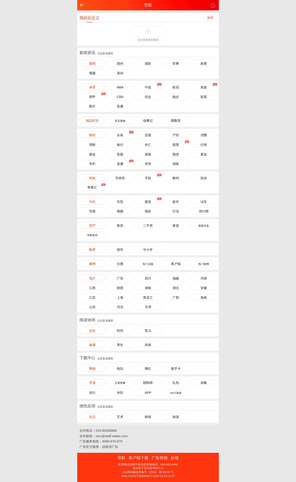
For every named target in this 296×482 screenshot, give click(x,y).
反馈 (175, 458)
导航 (148, 5)
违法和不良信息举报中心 (148, 468)
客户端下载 (138, 458)
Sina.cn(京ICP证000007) (136, 475)
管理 (210, 17)
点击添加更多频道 (148, 39)
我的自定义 (89, 18)
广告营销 (159, 458)
